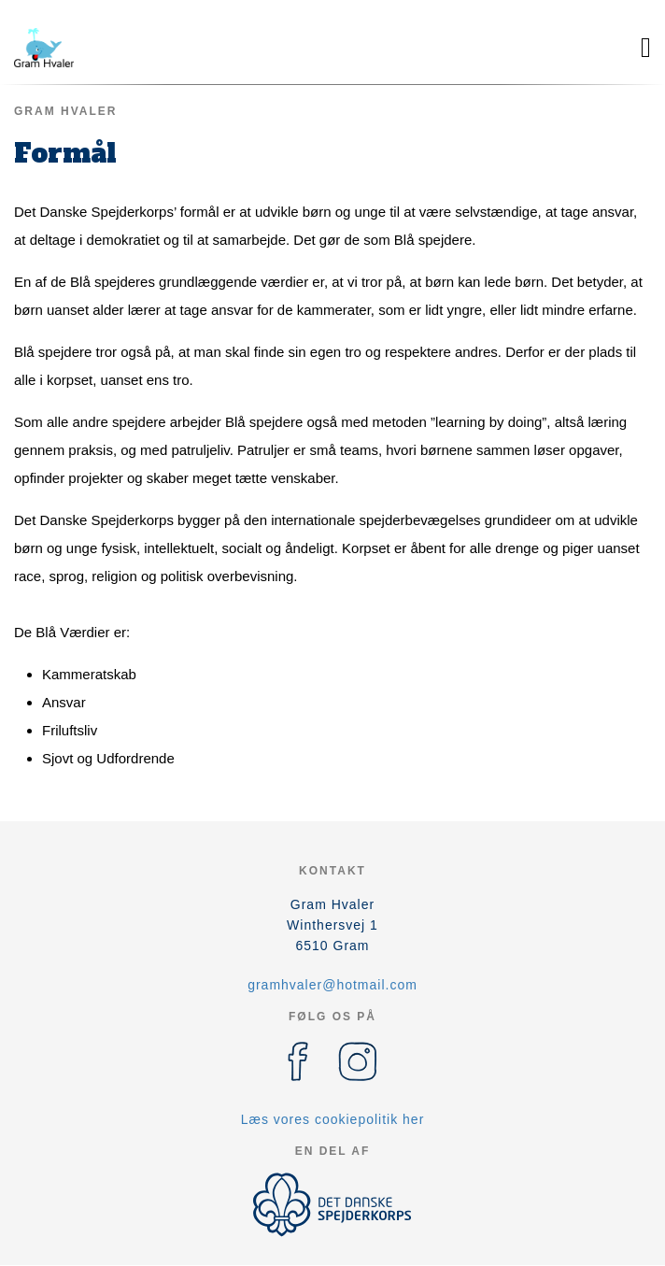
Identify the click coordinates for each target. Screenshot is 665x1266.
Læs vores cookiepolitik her (333, 1119)
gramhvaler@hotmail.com (332, 984)
